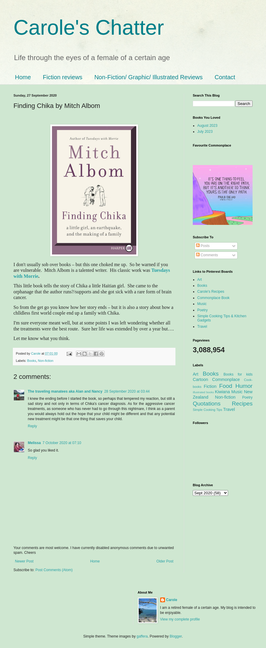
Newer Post (24, 561)
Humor (244, 386)
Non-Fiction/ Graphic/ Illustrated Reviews (148, 77)
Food (225, 386)
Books (31, 360)
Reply (32, 426)
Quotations (207, 403)
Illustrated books (203, 392)
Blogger (176, 636)
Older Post (164, 561)
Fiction (210, 386)
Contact (225, 77)
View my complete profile (180, 619)
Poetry (202, 310)
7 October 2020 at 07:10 (61, 443)
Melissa (34, 443)
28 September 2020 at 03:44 (127, 391)
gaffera (142, 636)
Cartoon (200, 379)
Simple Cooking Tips (207, 409)
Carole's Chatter (88, 27)
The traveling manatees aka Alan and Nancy (65, 391)
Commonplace (226, 379)
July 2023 (205, 131)
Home (23, 77)
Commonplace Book (213, 298)
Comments (207, 255)
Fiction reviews (62, 77)
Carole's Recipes (210, 291)
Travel (202, 326)
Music (202, 304)
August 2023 (207, 125)
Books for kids (238, 374)
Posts (203, 246)
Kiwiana (222, 391)
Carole (36, 353)
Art (199, 280)
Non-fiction (45, 360)
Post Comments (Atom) (54, 570)
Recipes (242, 403)
